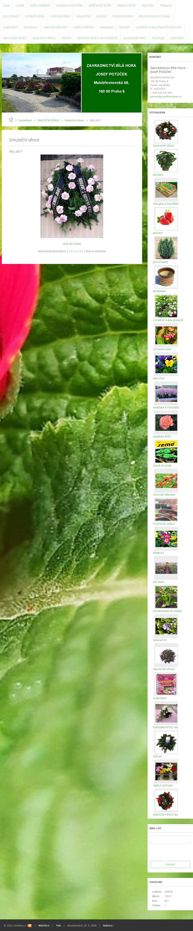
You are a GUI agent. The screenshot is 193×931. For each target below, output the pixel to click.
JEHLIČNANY (11, 16)
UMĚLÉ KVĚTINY (83, 27)
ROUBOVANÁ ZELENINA (154, 16)
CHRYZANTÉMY (60, 16)
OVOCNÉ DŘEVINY (55, 27)
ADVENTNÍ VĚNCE (44, 38)
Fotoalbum (31, 27)
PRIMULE (166, 5)
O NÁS (20, 5)
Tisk (58, 925)
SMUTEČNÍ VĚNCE (15, 38)
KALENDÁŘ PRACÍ (134, 38)
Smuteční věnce (74, 120)
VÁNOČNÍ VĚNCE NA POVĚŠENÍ (97, 38)
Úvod (6, 5)
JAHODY (101, 16)
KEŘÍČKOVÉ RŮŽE (100, 5)
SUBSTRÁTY (10, 27)
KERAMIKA (106, 27)
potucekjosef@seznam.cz (166, 96)
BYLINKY (124, 27)
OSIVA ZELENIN (162, 465)
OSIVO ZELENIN (122, 16)
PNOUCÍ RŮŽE (126, 5)
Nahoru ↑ (108, 925)
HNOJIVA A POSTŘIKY (69, 5)
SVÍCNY (66, 38)
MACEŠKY (148, 5)
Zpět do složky (72, 243)
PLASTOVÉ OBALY (164, 523)
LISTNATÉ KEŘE (35, 16)
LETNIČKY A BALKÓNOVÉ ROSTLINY (159, 27)
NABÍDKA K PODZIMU (166, 407)
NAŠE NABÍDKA (40, 5)
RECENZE (158, 38)
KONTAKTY (177, 38)
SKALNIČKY (83, 16)
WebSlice (43, 925)
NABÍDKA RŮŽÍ (161, 436)
